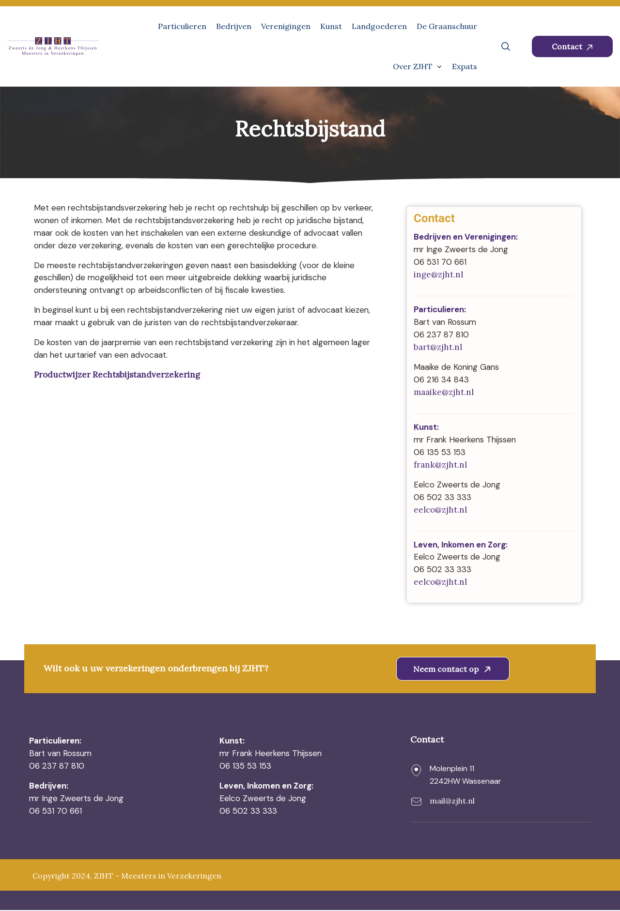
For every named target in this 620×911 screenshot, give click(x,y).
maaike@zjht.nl (444, 392)
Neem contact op (454, 669)
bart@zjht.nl (438, 347)
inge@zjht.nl (438, 275)
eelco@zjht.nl (440, 510)
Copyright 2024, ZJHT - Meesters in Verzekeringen (126, 877)
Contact (572, 46)
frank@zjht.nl (440, 465)
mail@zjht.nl (452, 801)
